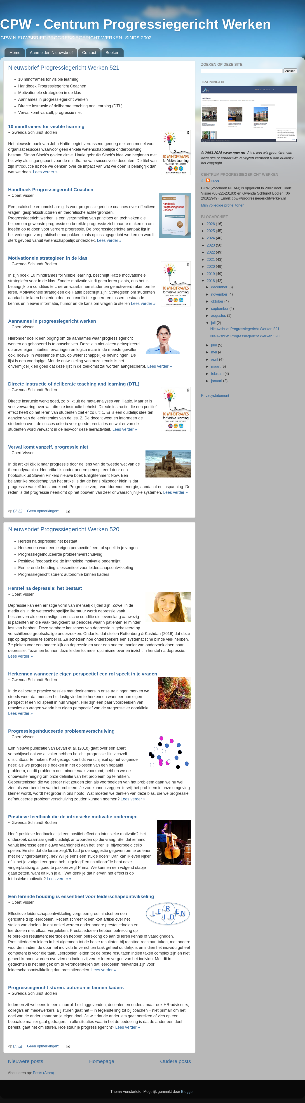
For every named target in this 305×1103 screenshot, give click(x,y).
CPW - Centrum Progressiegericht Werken (135, 24)
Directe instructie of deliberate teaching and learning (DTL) (73, 383)
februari (217, 374)
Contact (89, 52)
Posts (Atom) (43, 1073)
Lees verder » (45, 172)
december (219, 287)
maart (216, 366)
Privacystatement (215, 395)
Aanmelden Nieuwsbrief (51, 52)
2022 (211, 252)
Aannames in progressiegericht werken (52, 321)
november (219, 294)
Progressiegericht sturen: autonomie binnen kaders (66, 987)
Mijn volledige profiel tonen (222, 205)
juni (214, 345)
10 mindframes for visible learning (46, 126)
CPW (215, 181)
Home (15, 52)
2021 (211, 259)
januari (217, 381)
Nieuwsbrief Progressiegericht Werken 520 (63, 529)
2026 (211, 224)
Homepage (101, 1061)
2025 (211, 231)
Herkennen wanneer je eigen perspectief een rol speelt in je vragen (82, 673)
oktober (217, 301)
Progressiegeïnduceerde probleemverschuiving (61, 731)
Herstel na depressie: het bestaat (45, 588)
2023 (211, 245)
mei (214, 352)
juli (213, 323)
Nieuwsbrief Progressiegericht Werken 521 (63, 67)
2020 (211, 266)
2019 (211, 274)
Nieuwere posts (25, 1061)
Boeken (112, 52)
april (215, 359)
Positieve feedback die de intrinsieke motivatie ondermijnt (73, 816)
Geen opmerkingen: (43, 511)
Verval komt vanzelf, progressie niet (48, 446)
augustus (219, 315)
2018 (211, 281)
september (220, 308)
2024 (211, 238)
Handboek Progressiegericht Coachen (50, 189)
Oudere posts (175, 1061)
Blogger (187, 1091)
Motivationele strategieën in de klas (47, 258)
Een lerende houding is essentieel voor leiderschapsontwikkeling (81, 896)
